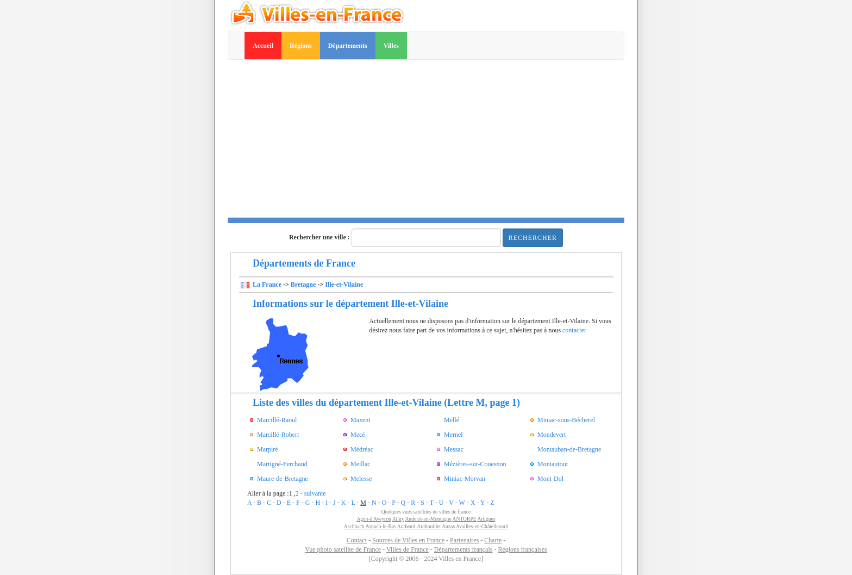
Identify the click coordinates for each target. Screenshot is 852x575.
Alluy (398, 519)
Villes (391, 46)
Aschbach (354, 526)
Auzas (448, 526)
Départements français (463, 549)
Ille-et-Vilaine (344, 284)
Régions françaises (522, 549)
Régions (301, 46)
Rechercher (533, 238)
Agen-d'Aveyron (373, 519)
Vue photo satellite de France (343, 549)
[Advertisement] (426, 141)
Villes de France (407, 549)
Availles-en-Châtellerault (482, 526)
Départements (347, 46)
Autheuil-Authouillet (419, 526)
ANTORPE (465, 519)
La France (266, 284)
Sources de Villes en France (408, 540)
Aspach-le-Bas (380, 526)
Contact (357, 540)
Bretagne (303, 284)
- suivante (313, 493)
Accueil (263, 46)
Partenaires (464, 540)
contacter (574, 330)
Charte (493, 540)
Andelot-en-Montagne (428, 519)
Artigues (487, 519)
